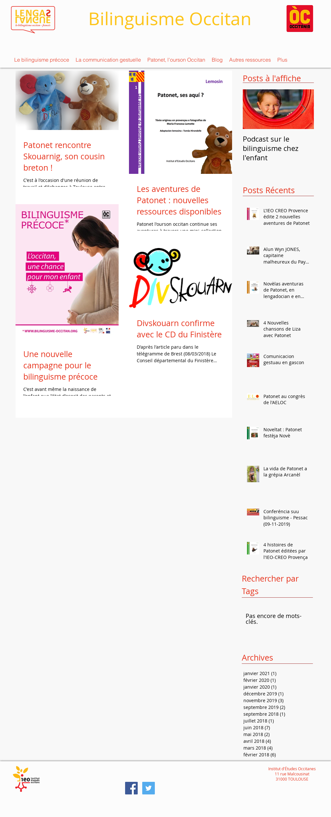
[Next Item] (303, 109)
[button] (41, 59)
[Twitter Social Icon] (148, 788)
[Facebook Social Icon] (131, 788)
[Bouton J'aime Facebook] (220, 788)
